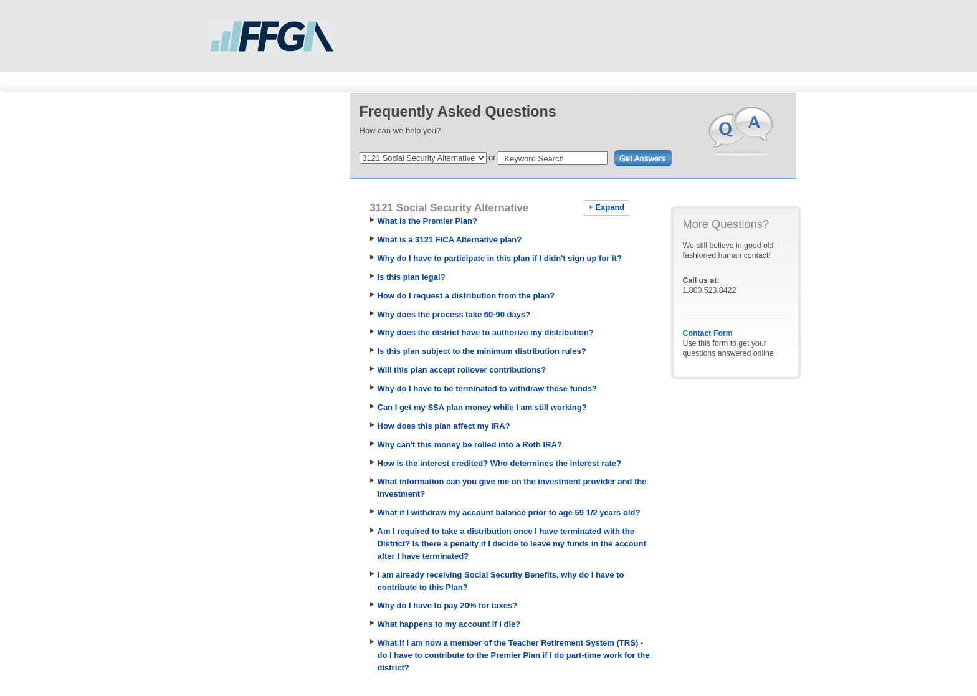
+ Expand (606, 207)
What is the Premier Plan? (427, 221)
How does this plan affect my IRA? (444, 426)
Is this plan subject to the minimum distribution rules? (482, 351)
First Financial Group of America (272, 40)
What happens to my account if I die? (449, 624)
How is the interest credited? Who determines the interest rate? (500, 463)
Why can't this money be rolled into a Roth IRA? (470, 444)
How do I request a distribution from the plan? (466, 295)
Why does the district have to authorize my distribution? (486, 332)
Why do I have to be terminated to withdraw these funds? (487, 388)
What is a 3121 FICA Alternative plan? (450, 239)
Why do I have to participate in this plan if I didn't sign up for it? (500, 258)
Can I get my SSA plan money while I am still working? (482, 407)
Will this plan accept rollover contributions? (462, 369)
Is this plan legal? (412, 277)
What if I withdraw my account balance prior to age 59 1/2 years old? (509, 512)
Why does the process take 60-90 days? (454, 314)
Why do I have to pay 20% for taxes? (448, 605)
